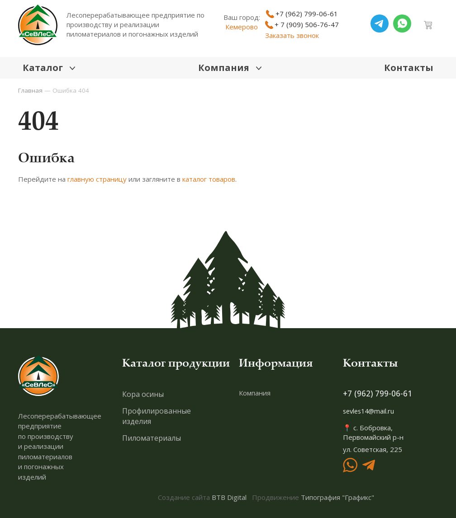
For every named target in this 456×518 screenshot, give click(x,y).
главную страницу (97, 179)
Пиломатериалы (151, 438)
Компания (255, 393)
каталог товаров (208, 179)
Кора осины (143, 395)
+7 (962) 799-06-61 (378, 394)
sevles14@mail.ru (370, 411)
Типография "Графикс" (337, 497)
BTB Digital (229, 497)
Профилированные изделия (156, 416)
